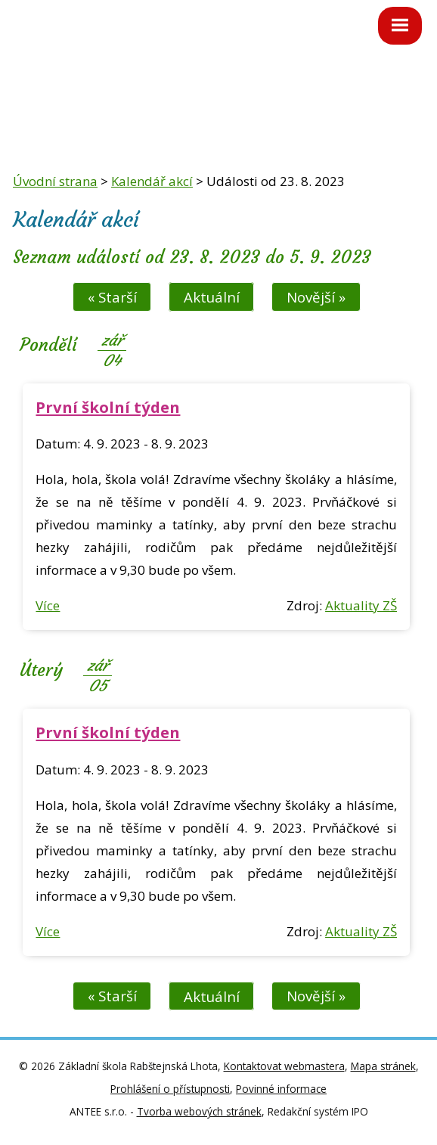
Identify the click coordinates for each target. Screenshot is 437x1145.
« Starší (112, 296)
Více (48, 605)
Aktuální (212, 296)
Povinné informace (281, 1088)
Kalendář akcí (152, 181)
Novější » (316, 296)
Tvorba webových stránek (199, 1111)
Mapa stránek (383, 1066)
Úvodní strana (55, 181)
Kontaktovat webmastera (284, 1066)
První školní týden (108, 406)
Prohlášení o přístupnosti (170, 1088)
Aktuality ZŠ (361, 605)
